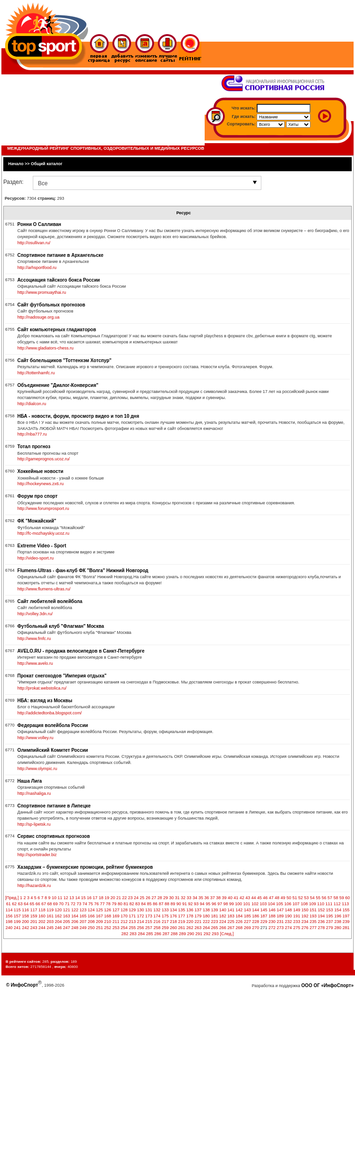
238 (337, 921)
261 (181, 927)
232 (288, 921)
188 (271, 916)
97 (219, 903)
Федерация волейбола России (52, 725)
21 (118, 897)
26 (148, 897)
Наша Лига (29, 781)
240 (9, 927)
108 (304, 903)
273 (280, 927)
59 (341, 897)
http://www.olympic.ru (37, 768)
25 (142, 897)
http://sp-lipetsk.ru (34, 824)
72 (73, 903)
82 (131, 903)
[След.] (227, 933)
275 (296, 927)
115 (17, 910)
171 (132, 916)
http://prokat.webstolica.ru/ (42, 688)
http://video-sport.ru (35, 558)
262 (189, 927)
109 (312, 903)
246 (58, 927)
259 (165, 927)
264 (206, 927)
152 (321, 910)
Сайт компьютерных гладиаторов (56, 329)
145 (263, 910)
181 (214, 916)
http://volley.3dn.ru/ (34, 613)
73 (78, 903)
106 (287, 903)
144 (255, 910)
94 (202, 903)
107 (296, 903)
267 (231, 927)
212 (123, 921)
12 (65, 897)
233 (296, 921)
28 (159, 897)
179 (197, 916)
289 (182, 933)
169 (115, 916)
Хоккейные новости (40, 471)
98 (225, 903)
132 (157, 910)
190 (288, 916)
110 (320, 903)
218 (173, 921)
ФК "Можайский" (36, 520)
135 (181, 910)
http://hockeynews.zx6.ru (40, 483)
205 (66, 921)
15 (83, 897)
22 (124, 897)
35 (201, 897)
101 (246, 903)
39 (224, 897)
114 (9, 910)
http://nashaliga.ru (34, 793)
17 (95, 897)
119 (50, 910)
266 (222, 927)
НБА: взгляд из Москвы (44, 700)
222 (206, 921)
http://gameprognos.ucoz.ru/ (43, 459)
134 (173, 910)
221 (197, 921)
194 (321, 916)
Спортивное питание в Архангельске (60, 255)
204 (58, 921)
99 (231, 903)
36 (206, 897)
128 (123, 910)
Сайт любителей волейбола (49, 601)
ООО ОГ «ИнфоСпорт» (327, 985)
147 (280, 910)
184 (239, 916)
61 (8, 903)
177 (181, 916)
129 (132, 910)
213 (132, 921)
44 (253, 897)
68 (49, 903)
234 (304, 921)
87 (161, 903)
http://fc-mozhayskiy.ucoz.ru (43, 533)
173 (148, 916)
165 (83, 916)
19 (106, 897)
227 (247, 921)
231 (280, 921)
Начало (16, 163)
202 (41, 921)
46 (265, 897)
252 (107, 927)
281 (345, 927)
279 (329, 927)
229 (263, 921)
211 (115, 921)
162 (58, 916)
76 (96, 903)
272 (271, 927)
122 (74, 910)
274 (288, 927)
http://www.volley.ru (35, 737)
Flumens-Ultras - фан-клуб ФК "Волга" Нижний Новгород (82, 570)
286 (157, 933)
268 (239, 927)
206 (74, 921)
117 (33, 910)
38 (218, 897)
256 (140, 927)
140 (222, 910)
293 (215, 933)
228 (255, 921)
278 (321, 927)
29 (165, 897)
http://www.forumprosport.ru (43, 508)
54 (312, 897)
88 (166, 903)
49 (283, 897)
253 (115, 927)
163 (66, 916)
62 (14, 903)
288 (174, 933)
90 (178, 903)
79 (114, 903)
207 (83, 921)
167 (99, 916)
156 (9, 916)
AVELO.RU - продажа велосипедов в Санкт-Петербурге (80, 651)
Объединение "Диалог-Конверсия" (57, 385)
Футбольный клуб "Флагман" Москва (60, 626)
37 (212, 897)
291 (198, 933)
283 (133, 933)
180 (206, 916)
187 (263, 916)
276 (304, 927)
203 (50, 921)
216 (157, 921)
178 (189, 916)
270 (255, 927)
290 (190, 933)
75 (91, 903)
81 (126, 903)
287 (166, 933)
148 (288, 910)
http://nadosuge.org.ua (38, 317)
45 (259, 897)
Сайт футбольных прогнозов (51, 304)
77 (102, 903)
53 (306, 897)
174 (157, 916)
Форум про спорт (37, 496)
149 (296, 910)
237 (329, 921)
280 (337, 927)
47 (271, 897)
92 (190, 903)
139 (214, 910)
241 (17, 927)
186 (255, 916)
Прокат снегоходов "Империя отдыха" (62, 675)
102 (255, 903)
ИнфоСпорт (24, 985)
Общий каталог (47, 163)
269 (247, 927)
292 (207, 933)
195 (329, 916)
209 (99, 921)
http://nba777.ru (32, 434)
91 (184, 903)
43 (247, 897)
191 (296, 916)
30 (171, 897)
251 (99, 927)
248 (74, 927)
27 (153, 897)
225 (231, 921)
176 (173, 916)
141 (231, 910)
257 (148, 927)
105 (279, 903)
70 (61, 903)
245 (50, 927)
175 (165, 916)
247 (66, 927)
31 (177, 897)
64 (26, 903)
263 (197, 927)
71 (67, 903)
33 (189, 897)
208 (91, 921)
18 (101, 897)
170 (123, 916)
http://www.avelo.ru (35, 663)
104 (271, 903)
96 (214, 903)
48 (277, 897)
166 (91, 916)
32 (183, 897)
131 (148, 910)
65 (32, 903)
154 (337, 910)
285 (149, 933)
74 (84, 903)
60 (347, 897)
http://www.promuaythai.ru (41, 292)
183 (231, 916)
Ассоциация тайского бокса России (58, 280)
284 (141, 933)
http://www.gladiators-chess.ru (45, 348)
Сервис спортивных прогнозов (53, 836)
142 (239, 910)
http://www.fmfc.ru (34, 638)
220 (189, 921)
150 (304, 910)
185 (247, 916)
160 (41, 916)
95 (208, 903)
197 (345, 916)
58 (335, 897)
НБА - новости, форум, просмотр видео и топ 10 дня (78, 416)
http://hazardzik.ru (34, 885)
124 (91, 910)
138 (206, 910)
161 (50, 916)
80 (120, 903)
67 (43, 903)
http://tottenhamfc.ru (36, 373)
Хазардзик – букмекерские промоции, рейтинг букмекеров (85, 867)
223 (214, 921)
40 (230, 897)
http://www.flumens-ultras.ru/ (44, 589)
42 (241, 897)
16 (89, 897)
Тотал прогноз (33, 446)
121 (66, 910)
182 (222, 916)
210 (107, 921)
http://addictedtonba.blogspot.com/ (49, 713)
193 (313, 916)
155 (345, 910)
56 (324, 897)
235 (313, 921)
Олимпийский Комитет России (52, 750)
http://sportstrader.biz (37, 854)
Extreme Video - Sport (41, 545)
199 (17, 921)
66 (38, 903)
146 (271, 910)
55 (318, 897)
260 (173, 927)
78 (108, 903)
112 (336, 903)
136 (189, 910)
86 (155, 903)
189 (280, 916)
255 (132, 927)
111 (329, 903)
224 (222, 921)
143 (247, 910)
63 (20, 903)
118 (41, 910)
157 (17, 916)
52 (300, 897)
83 (137, 903)
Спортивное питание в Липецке (54, 805)
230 (271, 921)
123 (83, 910)
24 (136, 897)
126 (107, 910)
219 (181, 921)
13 (71, 897)
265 (214, 927)
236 (321, 921)
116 (25, 910)
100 (238, 903)
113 (345, 903)
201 (33, 921)
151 (313, 910)
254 (123, 927)
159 (33, 916)
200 (25, 921)
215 (148, 921)
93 (196, 903)
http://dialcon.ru (31, 403)
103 (262, 903)
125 (99, 910)
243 (33, 927)
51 (294, 897)
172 (140, 916)
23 (130, 897)
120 (58, 910)
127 (115, 910)
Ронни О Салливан (39, 224)
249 (83, 927)
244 (41, 927)
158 (25, 916)
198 (9, 921)
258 (157, 927)
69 (55, 903)
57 (329, 897)
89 (172, 903)
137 (197, 910)
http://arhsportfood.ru (37, 267)
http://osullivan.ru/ (34, 242)
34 (194, 897)
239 (345, 921)
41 (236, 897)
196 (337, 916)
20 (113, 897)
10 (54, 897)
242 (25, 927)
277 (313, 927)
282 (124, 933)
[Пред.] (12, 897)
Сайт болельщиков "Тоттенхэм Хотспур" (64, 360)
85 (149, 903)
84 (143, 903)
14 (77, 897)
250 (91, 927)
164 (74, 916)
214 (140, 921)
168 (107, 916)
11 (60, 897)
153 (329, 910)
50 (289, 897)
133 (165, 910)
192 (304, 916)
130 (140, 910)
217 (165, 921)
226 (239, 921)
